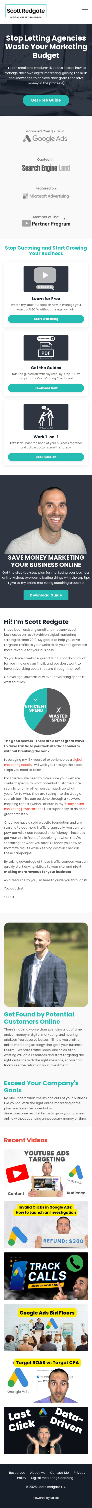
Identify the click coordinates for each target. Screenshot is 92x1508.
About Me (37, 1472)
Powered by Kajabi (46, 1498)
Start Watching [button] (46, 319)
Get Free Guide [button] (46, 100)
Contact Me (59, 1472)
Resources (17, 1472)
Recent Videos (26, 1140)
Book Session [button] (46, 457)
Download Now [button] (46, 388)
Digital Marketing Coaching (52, 1478)
